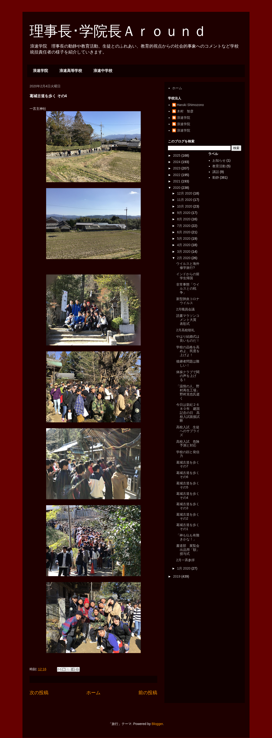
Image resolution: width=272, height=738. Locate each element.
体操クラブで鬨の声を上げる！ (187, 376)
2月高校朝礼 (185, 330)
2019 (177, 576)
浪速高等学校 (70, 71)
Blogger (157, 724)
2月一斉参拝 (185, 560)
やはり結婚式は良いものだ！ (188, 338)
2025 (177, 155)
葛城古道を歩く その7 (187, 464)
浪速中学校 (102, 71)
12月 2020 (185, 193)
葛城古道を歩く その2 (187, 516)
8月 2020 (184, 219)
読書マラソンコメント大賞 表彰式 (188, 320)
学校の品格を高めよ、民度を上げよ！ (188, 351)
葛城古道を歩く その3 (187, 506)
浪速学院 (40, 71)
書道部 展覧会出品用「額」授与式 (188, 550)
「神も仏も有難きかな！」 (187, 537)
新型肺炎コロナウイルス (187, 301)
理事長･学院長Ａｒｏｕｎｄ (118, 31)
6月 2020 (184, 232)
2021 (177, 181)
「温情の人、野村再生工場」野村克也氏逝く (188, 392)
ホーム (93, 692)
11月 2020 (185, 200)
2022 (177, 175)
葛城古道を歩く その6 (187, 475)
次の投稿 (39, 692)
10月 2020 (185, 206)
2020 (177, 188)
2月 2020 (184, 258)
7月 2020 (184, 226)
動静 (215, 177)
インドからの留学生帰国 (187, 276)
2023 (177, 168)
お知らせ (219, 160)
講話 (215, 172)
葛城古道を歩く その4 (187, 495)
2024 (177, 162)
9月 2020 (184, 213)
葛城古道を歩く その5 (187, 485)
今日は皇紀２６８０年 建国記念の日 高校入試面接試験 (188, 412)
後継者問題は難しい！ (187, 363)
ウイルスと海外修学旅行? (187, 266)
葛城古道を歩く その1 (187, 527)
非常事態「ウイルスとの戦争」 (187, 288)
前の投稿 (147, 692)
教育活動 (219, 166)
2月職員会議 (185, 309)
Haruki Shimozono (190, 105)
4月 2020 (184, 245)
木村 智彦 (185, 111)
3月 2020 (184, 251)
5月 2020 (184, 238)
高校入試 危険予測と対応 (187, 443)
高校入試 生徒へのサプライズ (188, 431)
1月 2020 (184, 568)
